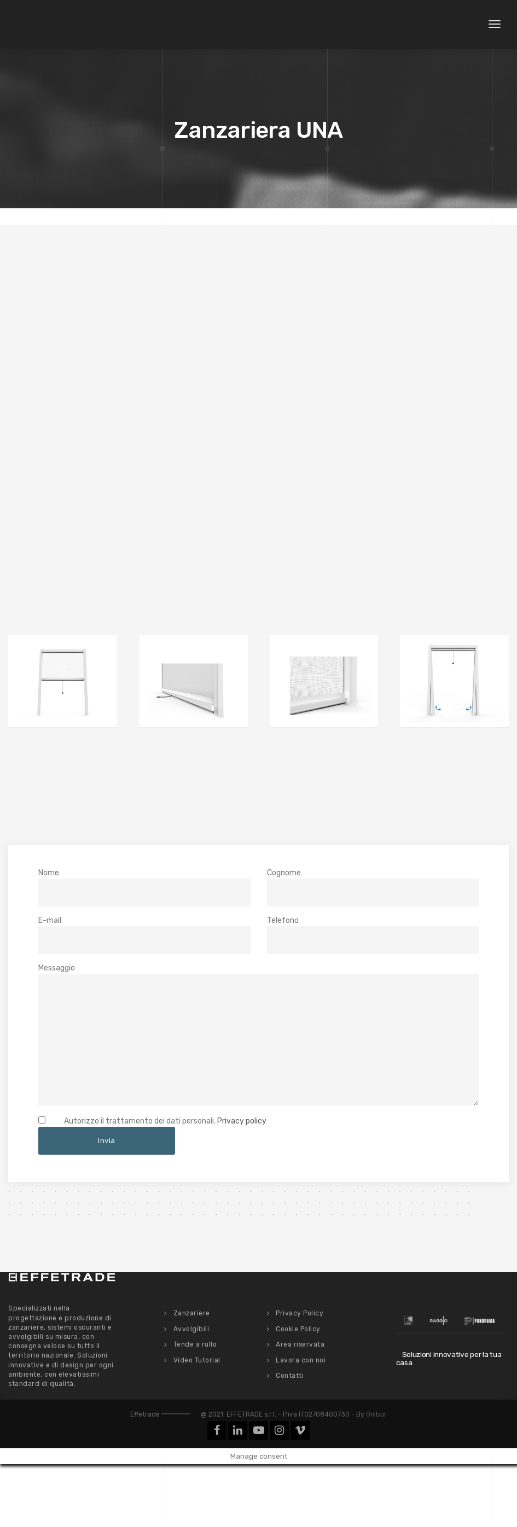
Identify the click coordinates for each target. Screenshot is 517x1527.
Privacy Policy (299, 1313)
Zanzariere (191, 1313)
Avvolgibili (191, 1328)
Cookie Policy (298, 1328)
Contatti (290, 1375)
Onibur (376, 1414)
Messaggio (258, 1034)
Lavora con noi (301, 1359)
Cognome (373, 887)
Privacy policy (241, 1120)
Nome (144, 887)
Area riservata (300, 1344)
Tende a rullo (195, 1344)
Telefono (373, 935)
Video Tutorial (196, 1359)
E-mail (144, 935)
